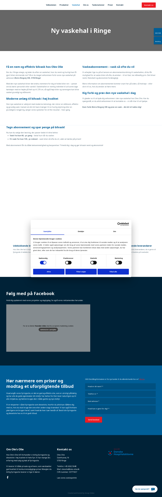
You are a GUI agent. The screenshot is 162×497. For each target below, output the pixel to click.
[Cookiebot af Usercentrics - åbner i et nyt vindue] (119, 224)
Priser (110, 5)
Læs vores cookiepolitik (67, 478)
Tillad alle (113, 272)
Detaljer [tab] (81, 231)
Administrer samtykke (48, 329)
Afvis (49, 272)
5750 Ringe (61, 460)
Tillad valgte (81, 272)
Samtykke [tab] (47, 231)
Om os (86, 5)
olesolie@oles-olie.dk (70, 469)
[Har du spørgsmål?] (145, 489)
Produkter (64, 5)
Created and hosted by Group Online (81, 493)
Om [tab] (114, 231)
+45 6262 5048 (70, 466)
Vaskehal (76, 5)
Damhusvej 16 (63, 457)
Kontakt (119, 5)
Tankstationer (98, 5)
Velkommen (51, 5)
